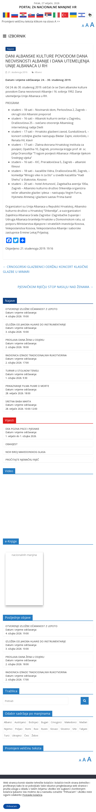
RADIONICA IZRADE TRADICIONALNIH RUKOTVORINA (36, 355)
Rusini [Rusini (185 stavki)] (44, 728)
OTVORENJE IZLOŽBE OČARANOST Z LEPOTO (31, 309)
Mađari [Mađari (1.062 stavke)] (83, 722)
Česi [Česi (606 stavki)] (26, 735)
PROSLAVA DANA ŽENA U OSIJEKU (24, 339)
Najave (10, 48)
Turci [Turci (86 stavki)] (6, 735)
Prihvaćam (12, 806)
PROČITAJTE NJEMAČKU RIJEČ (22, 459)
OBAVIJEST (11, 444)
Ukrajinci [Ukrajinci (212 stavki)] (17, 735)
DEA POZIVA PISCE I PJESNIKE (22, 428)
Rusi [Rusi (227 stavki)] (36, 728)
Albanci (38, 72)
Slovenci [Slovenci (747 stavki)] (65, 728)
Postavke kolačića (32, 795)
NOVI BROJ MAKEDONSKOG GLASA (25, 452)
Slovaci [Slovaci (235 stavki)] (54, 728)
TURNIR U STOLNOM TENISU (22, 370)
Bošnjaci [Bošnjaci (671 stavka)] (33, 722)
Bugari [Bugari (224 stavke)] (44, 722)
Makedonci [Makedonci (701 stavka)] (70, 722)
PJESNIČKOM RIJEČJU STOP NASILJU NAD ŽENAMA (55, 287)
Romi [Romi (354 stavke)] (28, 728)
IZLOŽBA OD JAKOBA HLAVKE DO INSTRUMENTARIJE (35, 324)
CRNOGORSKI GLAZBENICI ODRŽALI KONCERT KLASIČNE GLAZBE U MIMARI (45, 269)
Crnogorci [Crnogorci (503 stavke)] (56, 722)
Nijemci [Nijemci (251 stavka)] (8, 728)
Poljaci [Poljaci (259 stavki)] (18, 728)
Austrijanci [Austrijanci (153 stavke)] (20, 722)
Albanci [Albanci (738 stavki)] (8, 722)
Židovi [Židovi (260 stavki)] (35, 735)
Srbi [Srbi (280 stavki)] (74, 728)
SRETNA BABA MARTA (18, 401)
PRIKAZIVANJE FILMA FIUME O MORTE (27, 386)
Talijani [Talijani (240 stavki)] (83, 728)
